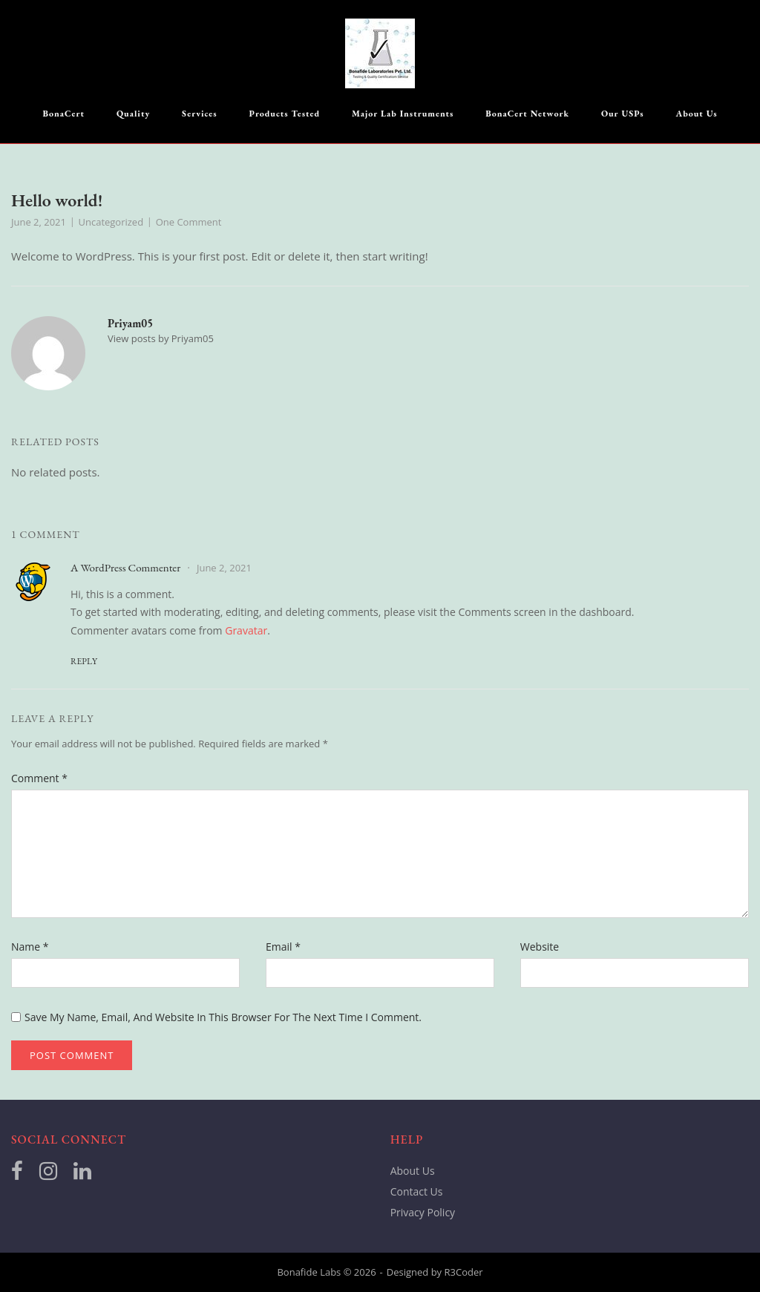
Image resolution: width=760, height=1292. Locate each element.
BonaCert (63, 113)
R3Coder (464, 1272)
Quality (133, 113)
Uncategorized (111, 222)
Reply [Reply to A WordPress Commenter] (84, 661)
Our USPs (622, 113)
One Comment (189, 222)
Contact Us (416, 1191)
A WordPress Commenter (125, 567)
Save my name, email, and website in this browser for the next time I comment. (223, 1017)
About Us (697, 113)
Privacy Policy (422, 1212)
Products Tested (285, 113)
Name (30, 947)
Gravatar (246, 630)
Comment (39, 778)
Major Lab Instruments (402, 113)
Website (539, 947)
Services (199, 113)
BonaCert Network (527, 113)
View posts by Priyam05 (161, 338)
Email (283, 947)
